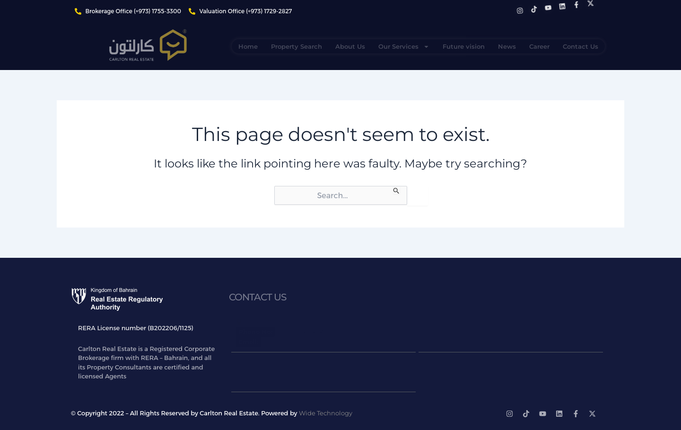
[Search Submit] (396, 190)
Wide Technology (325, 413)
